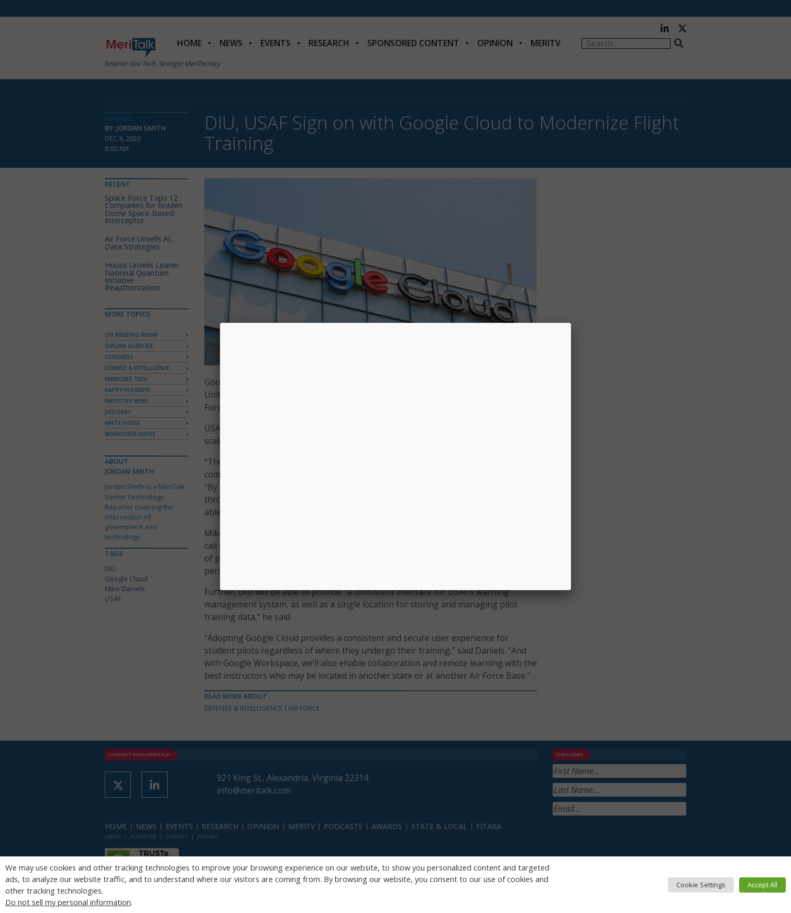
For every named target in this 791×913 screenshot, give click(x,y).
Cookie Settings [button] (701, 884)
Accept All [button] (762, 884)
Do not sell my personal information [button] (68, 902)
